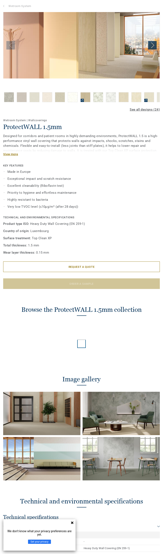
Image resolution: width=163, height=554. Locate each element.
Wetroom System (19, 6)
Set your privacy (39, 541)
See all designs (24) (145, 109)
